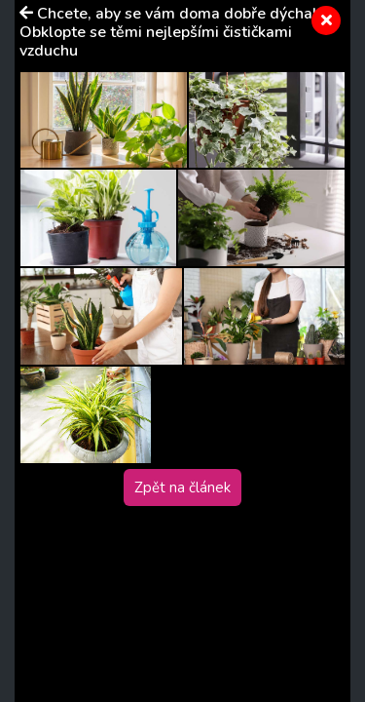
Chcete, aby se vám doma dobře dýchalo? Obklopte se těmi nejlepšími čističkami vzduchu (176, 32)
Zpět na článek (182, 487)
